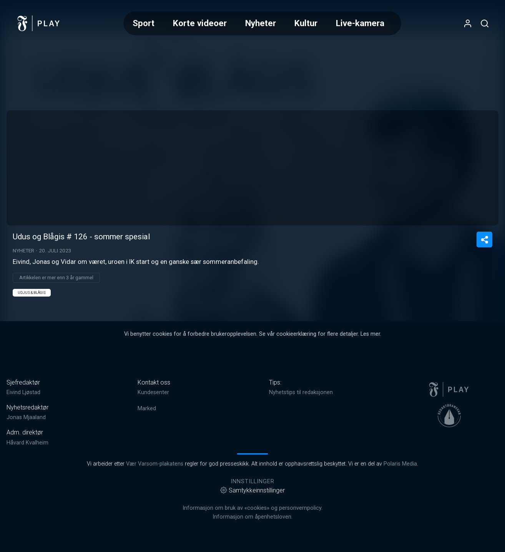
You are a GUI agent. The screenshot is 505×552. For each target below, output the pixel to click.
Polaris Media (400, 464)
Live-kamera (360, 23)
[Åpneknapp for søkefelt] (484, 23)
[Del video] (484, 239)
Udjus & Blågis (32, 292)
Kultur (305, 23)
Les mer (370, 334)
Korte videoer (200, 23)
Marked (147, 408)
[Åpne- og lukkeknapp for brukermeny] (467, 23)
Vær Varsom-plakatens (154, 464)
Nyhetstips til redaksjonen (301, 392)
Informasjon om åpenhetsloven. (252, 517)
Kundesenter (153, 392)
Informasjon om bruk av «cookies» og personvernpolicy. (252, 508)
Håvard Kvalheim (27, 442)
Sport (143, 23)
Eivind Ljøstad (23, 392)
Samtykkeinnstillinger (252, 490)
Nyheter (260, 23)
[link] (39, 23)
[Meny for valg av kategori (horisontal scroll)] (262, 23)
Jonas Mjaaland (26, 417)
